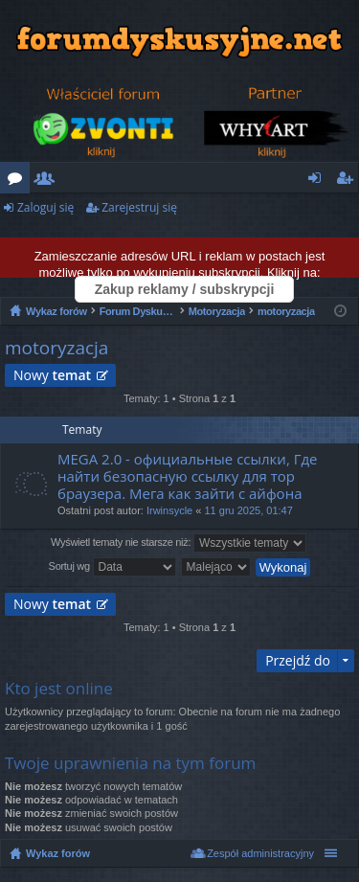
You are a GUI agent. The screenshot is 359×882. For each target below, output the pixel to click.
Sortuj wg (112, 567)
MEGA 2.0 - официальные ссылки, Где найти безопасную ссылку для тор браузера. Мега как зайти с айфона (187, 476)
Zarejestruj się (139, 207)
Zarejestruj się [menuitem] (349, 181)
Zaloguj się (45, 207)
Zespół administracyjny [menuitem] (260, 853)
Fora (19, 181)
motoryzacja (56, 347)
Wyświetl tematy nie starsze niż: (178, 543)
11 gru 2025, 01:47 (248, 510)
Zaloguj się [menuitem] (318, 181)
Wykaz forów (58, 853)
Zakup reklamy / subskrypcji (185, 289)
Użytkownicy (48, 181)
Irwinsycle (169, 510)
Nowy (52, 375)
